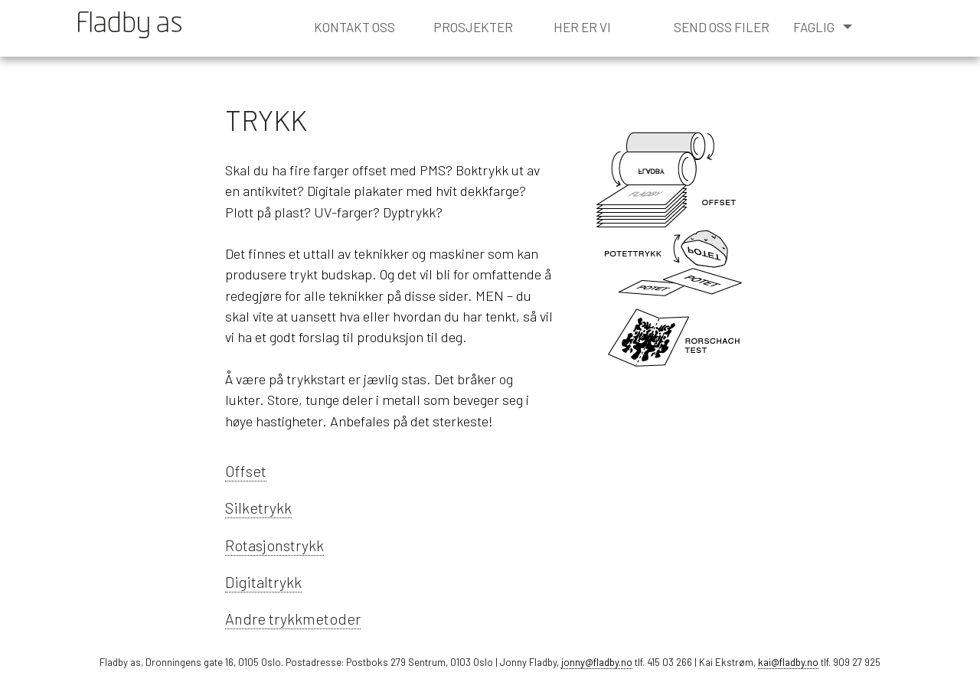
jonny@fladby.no (596, 662)
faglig (822, 26)
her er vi (582, 26)
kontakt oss (354, 26)
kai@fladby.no (788, 662)
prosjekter (473, 26)
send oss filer (721, 26)
